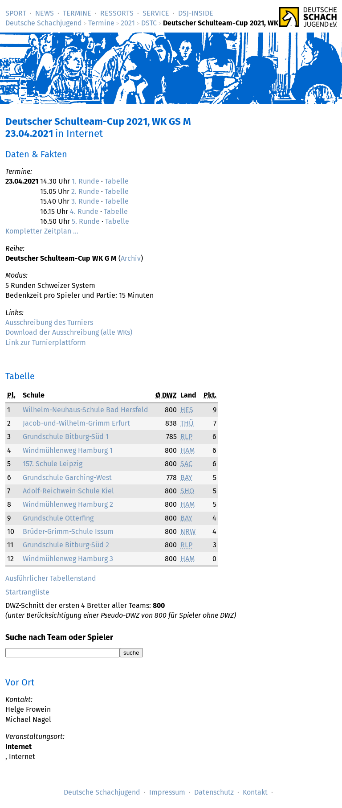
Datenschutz (214, 792)
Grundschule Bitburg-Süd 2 (66, 545)
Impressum (167, 792)
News (44, 13)
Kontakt (255, 792)
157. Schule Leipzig (52, 463)
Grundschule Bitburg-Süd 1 (66, 436)
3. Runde (85, 201)
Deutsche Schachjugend (43, 23)
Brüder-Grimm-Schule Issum (68, 531)
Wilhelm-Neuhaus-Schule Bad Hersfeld (85, 410)
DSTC (149, 23)
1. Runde (85, 181)
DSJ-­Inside (195, 13)
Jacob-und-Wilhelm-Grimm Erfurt (76, 423)
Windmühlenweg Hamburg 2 (68, 504)
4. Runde (84, 211)
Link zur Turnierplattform (45, 342)
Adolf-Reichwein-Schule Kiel (68, 491)
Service (155, 13)
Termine (77, 13)
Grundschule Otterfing (58, 518)
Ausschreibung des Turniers (49, 322)
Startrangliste (27, 592)
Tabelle (117, 181)
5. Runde (86, 221)
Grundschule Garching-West (67, 477)
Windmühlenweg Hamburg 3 (68, 558)
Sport (15, 13)
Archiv (131, 258)
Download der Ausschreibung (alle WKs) (68, 332)
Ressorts (117, 13)
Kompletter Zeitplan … (41, 231)
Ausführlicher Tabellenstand (50, 578)
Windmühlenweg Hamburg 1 (68, 450)
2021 (128, 23)
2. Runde (85, 191)
